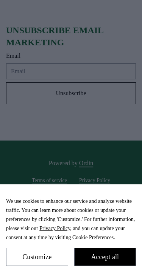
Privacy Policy (54, 228)
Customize (36, 257)
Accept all (105, 257)
